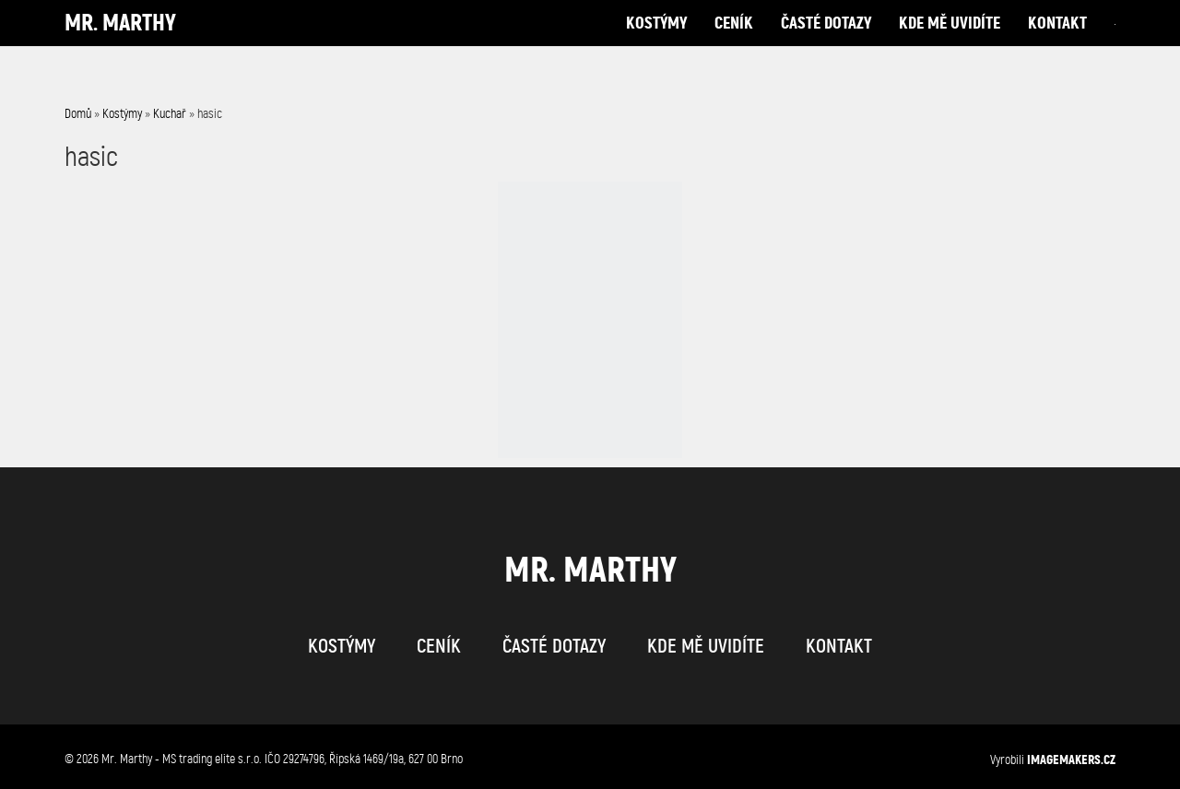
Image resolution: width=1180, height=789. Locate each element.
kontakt (1057, 41)
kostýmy (656, 41)
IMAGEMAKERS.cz (1071, 759)
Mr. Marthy (120, 41)
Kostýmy (122, 114)
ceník (733, 41)
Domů (78, 114)
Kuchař (169, 114)
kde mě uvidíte (949, 41)
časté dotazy (826, 41)
